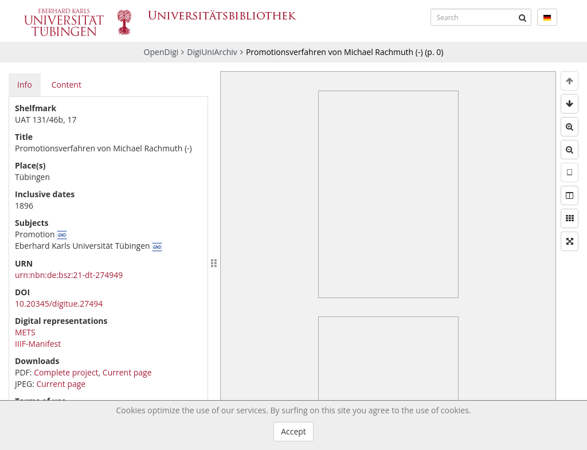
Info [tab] (24, 84)
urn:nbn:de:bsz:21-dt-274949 (69, 274)
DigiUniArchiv (212, 51)
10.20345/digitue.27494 (59, 303)
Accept (293, 431)
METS (25, 332)
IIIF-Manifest (38, 343)
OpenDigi (161, 51)
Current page (127, 372)
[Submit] (522, 17)
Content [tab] (66, 84)
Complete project (66, 372)
